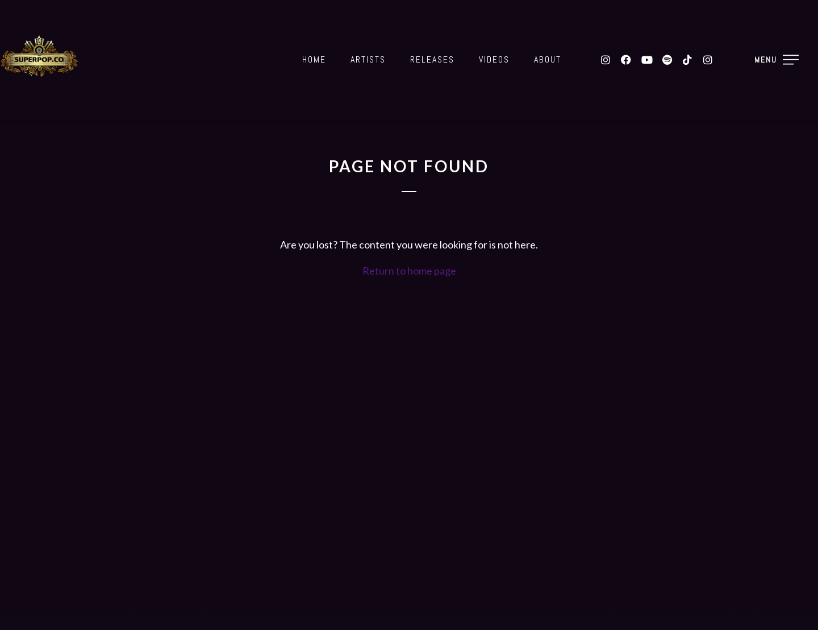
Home (314, 59)
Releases (432, 59)
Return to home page (409, 270)
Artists (368, 59)
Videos (494, 59)
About (547, 59)
